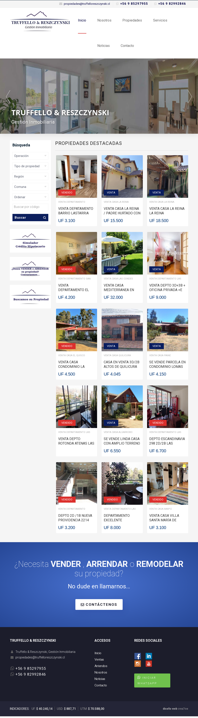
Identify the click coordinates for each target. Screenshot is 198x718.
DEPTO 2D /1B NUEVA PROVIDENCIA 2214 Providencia (75, 521)
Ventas (99, 661)
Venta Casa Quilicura (117, 357)
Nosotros (104, 21)
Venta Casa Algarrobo (118, 434)
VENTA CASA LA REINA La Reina (166, 212)
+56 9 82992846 (172, 4)
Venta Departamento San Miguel (74, 281)
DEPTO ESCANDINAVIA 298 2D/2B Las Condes (167, 445)
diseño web (170, 710)
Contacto (126, 47)
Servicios (159, 21)
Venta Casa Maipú (160, 510)
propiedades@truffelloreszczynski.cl (87, 3)
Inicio (82, 21)
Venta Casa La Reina (116, 203)
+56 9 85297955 (134, 4)
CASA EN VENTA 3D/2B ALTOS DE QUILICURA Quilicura (121, 368)
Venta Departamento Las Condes (165, 281)
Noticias (103, 47)
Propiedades (131, 21)
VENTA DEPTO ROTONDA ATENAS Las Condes (76, 445)
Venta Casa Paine (160, 357)
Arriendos (100, 668)
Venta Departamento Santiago (71, 204)
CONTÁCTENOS (99, 606)
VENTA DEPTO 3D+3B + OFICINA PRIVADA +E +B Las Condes (167, 291)
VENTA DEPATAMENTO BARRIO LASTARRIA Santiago (75, 214)
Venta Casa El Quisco (71, 357)
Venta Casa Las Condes (118, 280)
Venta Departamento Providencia (71, 511)
